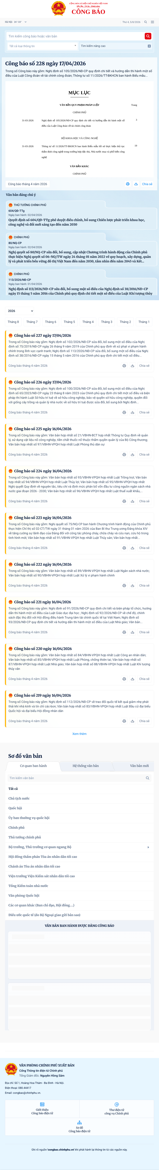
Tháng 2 (125, 322)
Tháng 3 (106, 322)
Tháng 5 (69, 322)
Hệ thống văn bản (86, 766)
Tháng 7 (31, 322)
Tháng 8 (13, 322)
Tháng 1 (144, 322)
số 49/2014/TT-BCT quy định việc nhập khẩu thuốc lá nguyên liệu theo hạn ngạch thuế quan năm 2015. (78, 948)
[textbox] (43, 46)
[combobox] (43, 46)
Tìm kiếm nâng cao (116, 46)
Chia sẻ (147, 184)
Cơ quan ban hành (33, 766)
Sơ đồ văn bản (25, 756)
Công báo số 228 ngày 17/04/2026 (45, 63)
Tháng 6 (50, 322)
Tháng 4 (88, 322)
